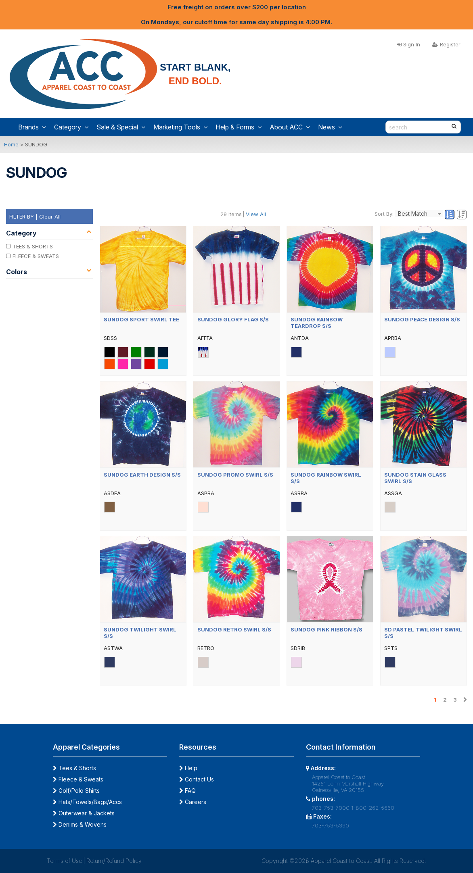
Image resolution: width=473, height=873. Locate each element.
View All (256, 214)
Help (188, 768)
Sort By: (384, 213)
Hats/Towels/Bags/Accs (87, 801)
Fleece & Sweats (78, 779)
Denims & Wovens (80, 824)
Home (11, 144)
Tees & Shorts (74, 768)
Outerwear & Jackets (84, 813)
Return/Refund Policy (114, 860)
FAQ (187, 790)
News (330, 127)
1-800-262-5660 (372, 807)
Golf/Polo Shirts (76, 790)
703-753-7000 (331, 807)
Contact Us (196, 779)
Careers (192, 801)
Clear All (50, 216)
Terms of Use (64, 860)
